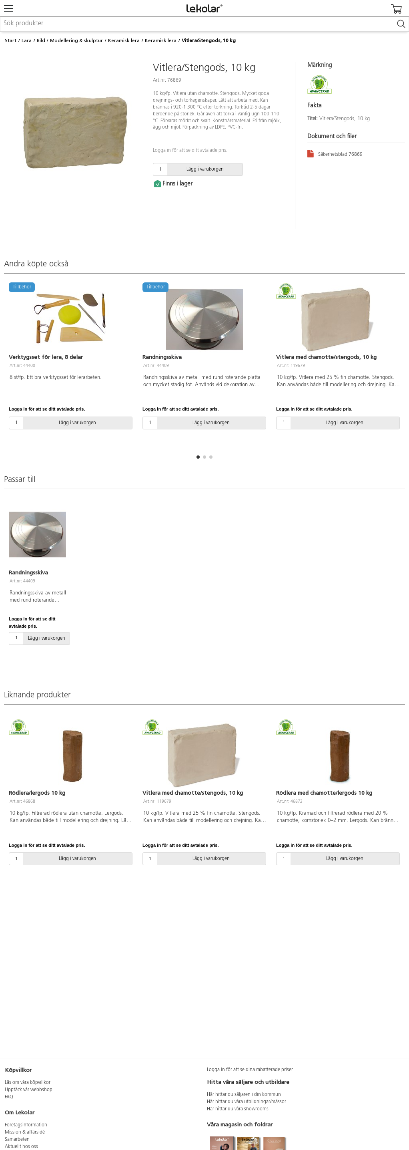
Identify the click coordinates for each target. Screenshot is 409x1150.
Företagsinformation (26, 1125)
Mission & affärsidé (25, 1132)
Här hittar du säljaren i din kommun (244, 1094)
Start (10, 40)
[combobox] (204, 24)
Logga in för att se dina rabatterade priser (250, 1069)
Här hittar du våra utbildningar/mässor (246, 1102)
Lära (27, 40)
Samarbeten (17, 1139)
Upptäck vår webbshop (28, 1090)
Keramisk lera (124, 40)
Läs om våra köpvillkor (27, 1082)
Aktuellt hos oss (21, 1146)
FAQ (9, 1097)
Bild (41, 40)
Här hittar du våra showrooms (238, 1109)
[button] (198, 457)
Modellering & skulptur (76, 40)
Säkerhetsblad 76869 (335, 153)
